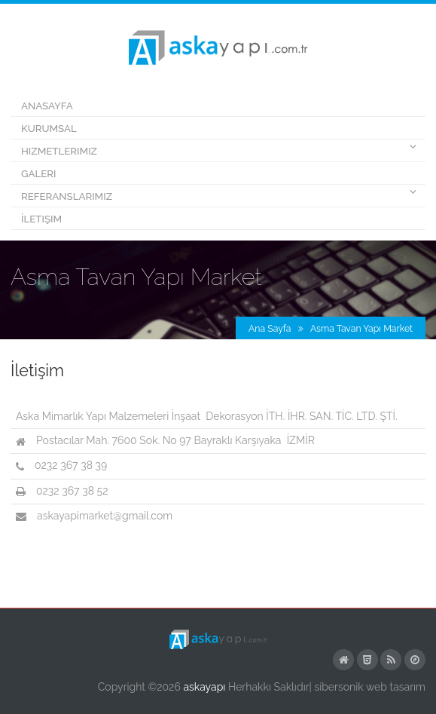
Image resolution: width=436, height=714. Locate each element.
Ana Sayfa (269, 328)
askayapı (204, 687)
